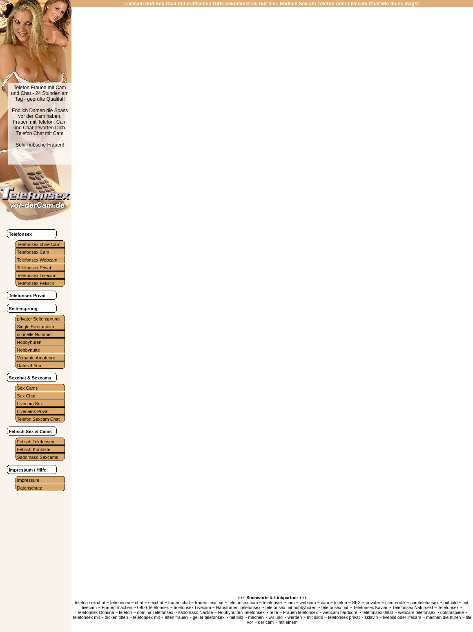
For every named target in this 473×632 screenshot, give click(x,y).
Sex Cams (27, 388)
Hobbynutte (28, 350)
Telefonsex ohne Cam (38, 244)
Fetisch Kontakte (34, 449)
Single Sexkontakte (36, 326)
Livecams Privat (33, 411)
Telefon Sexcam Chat (38, 419)
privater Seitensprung (38, 318)
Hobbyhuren (29, 342)
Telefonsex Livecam (37, 275)
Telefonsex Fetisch (35, 283)
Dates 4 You (29, 365)
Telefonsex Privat (34, 267)
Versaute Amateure (36, 357)
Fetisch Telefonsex (35, 441)
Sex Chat (26, 395)
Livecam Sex (30, 403)
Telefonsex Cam (33, 252)
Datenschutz (29, 487)
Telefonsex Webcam (37, 259)
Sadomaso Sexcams (37, 457)
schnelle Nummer (34, 334)
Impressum (28, 480)
